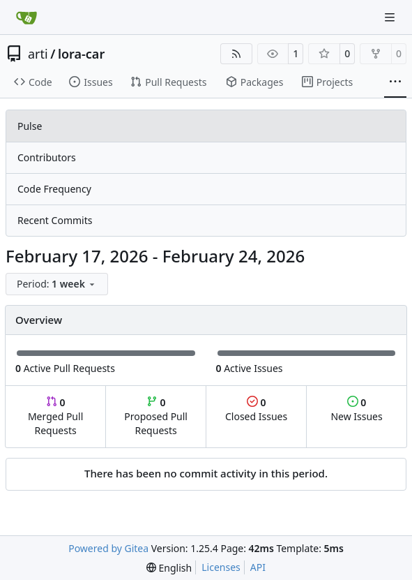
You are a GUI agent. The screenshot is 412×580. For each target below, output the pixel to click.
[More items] (395, 82)
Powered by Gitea (108, 548)
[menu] (57, 284)
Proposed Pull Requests (156, 416)
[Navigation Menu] (391, 17)
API (258, 567)
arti (38, 54)
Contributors (46, 157)
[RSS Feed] (236, 53)
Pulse (29, 126)
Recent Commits (54, 220)
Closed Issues (256, 409)
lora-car (81, 54)
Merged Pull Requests (55, 416)
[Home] (26, 17)
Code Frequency (54, 188)
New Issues (356, 409)
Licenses (221, 567)
